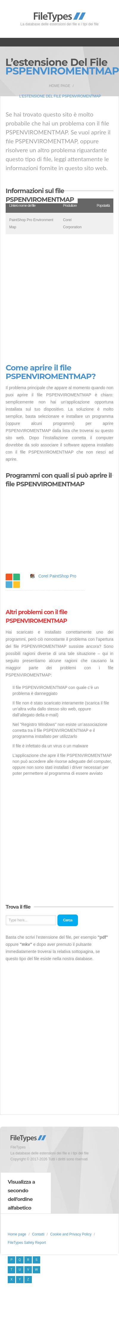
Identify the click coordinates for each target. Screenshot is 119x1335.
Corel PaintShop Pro (57, 576)
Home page (59, 86)
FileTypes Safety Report (27, 1243)
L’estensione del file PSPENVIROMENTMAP (60, 96)
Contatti (38, 1234)
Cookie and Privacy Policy (71, 1234)
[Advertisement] (56, 299)
